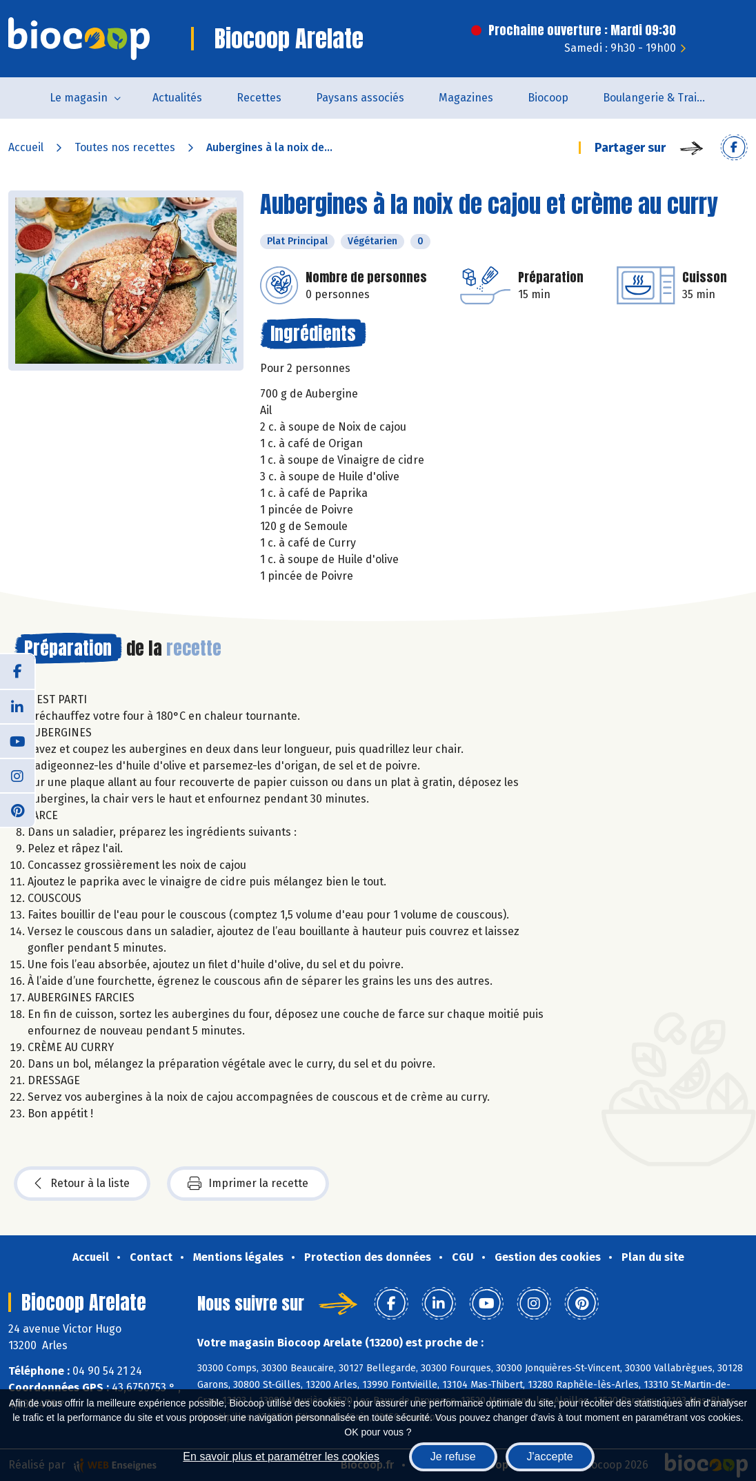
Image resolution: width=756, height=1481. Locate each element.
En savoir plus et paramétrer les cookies (281, 1456)
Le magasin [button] (79, 97)
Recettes (259, 97)
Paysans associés (360, 97)
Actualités (177, 97)
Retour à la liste (82, 1183)
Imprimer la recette (248, 1183)
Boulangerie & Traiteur (660, 97)
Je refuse (453, 1456)
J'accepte (550, 1456)
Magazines (466, 97)
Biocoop (548, 97)
